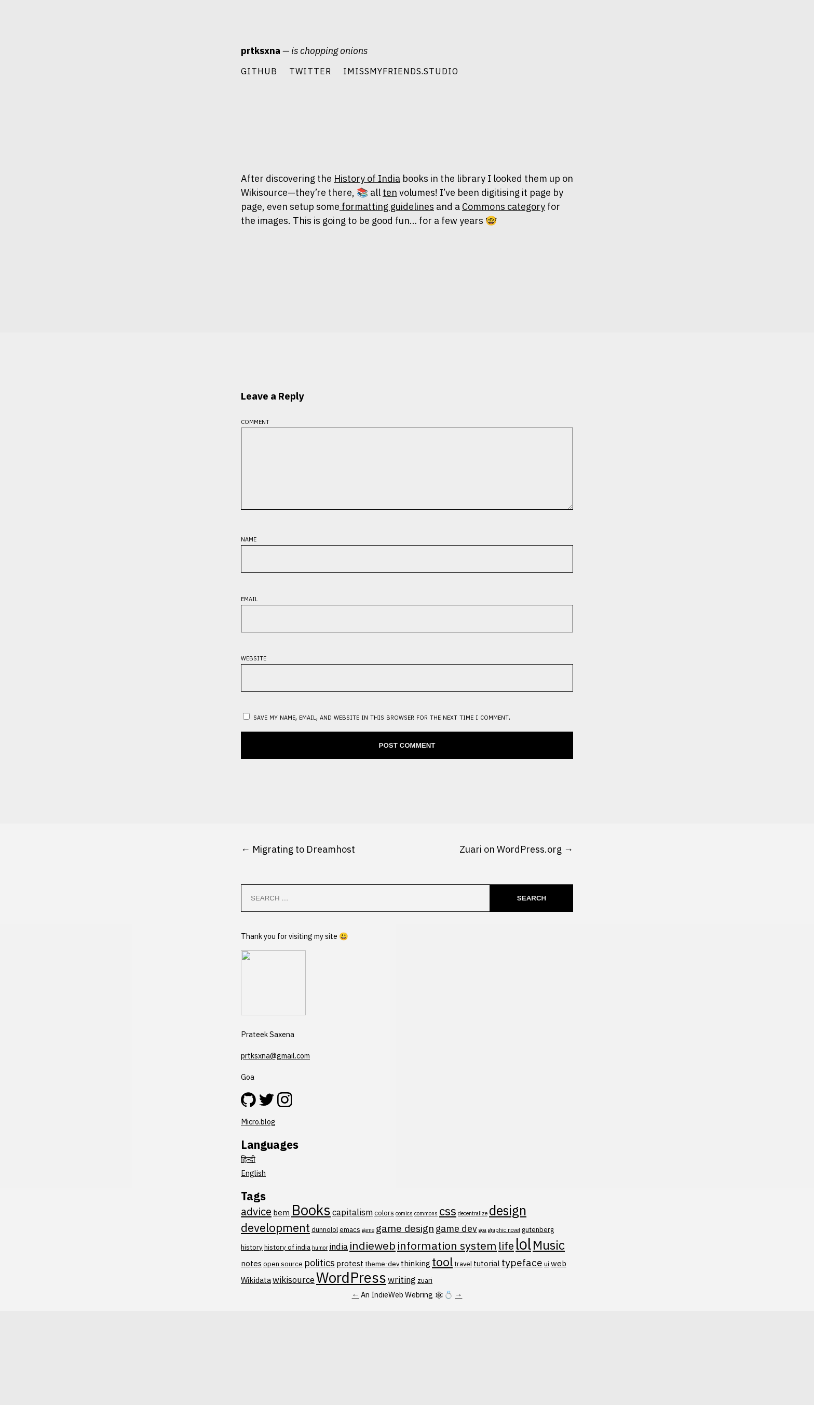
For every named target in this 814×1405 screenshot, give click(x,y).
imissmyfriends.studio (400, 70)
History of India (367, 178)
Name (248, 1148)
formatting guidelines (387, 207)
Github (259, 70)
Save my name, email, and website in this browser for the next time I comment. (381, 1326)
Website (253, 1267)
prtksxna (260, 51)
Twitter (310, 70)
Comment (255, 1018)
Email (249, 1207)
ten (390, 192)
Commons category (503, 207)
